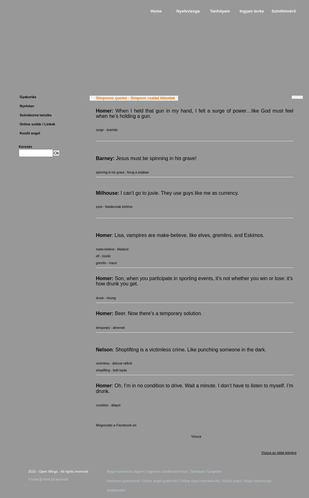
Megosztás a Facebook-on (116, 425)
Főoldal (33, 479)
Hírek (46, 479)
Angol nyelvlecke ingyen (125, 471)
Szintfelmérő (284, 11)
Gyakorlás (28, 97)
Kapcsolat (60, 479)
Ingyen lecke (252, 11)
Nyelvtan (27, 106)
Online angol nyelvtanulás (200, 481)
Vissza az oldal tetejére (279, 453)
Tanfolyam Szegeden (205, 471)
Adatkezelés (116, 490)
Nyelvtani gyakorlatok (123, 481)
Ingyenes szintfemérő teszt (167, 471)
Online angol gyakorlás (159, 481)
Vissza (196, 436)
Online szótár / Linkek (37, 124)
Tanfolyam (220, 11)
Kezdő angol (30, 133)
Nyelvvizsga (188, 11)
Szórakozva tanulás (36, 115)
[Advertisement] (47, 260)
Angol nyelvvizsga (258, 481)
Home (156, 11)
